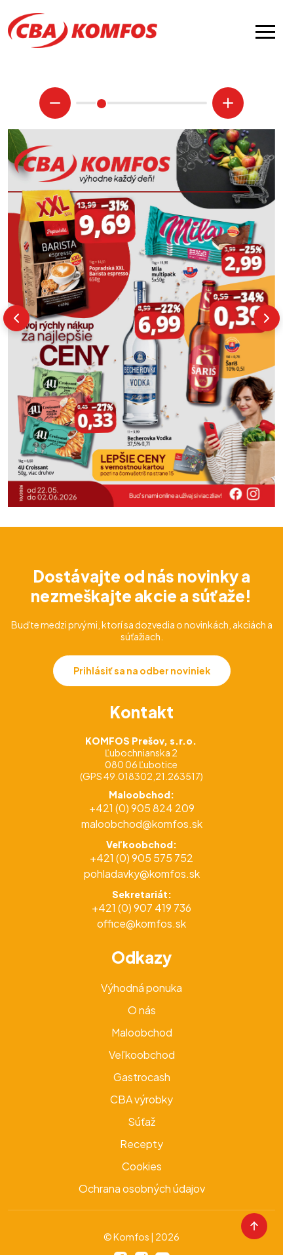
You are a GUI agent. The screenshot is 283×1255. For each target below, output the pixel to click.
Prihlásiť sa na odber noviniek (141, 670)
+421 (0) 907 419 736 (141, 908)
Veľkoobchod (142, 1054)
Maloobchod (141, 1032)
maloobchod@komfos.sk (141, 824)
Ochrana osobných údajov (142, 1188)
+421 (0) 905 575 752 (141, 858)
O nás (142, 1010)
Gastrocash (141, 1077)
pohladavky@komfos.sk (142, 873)
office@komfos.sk (141, 923)
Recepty (141, 1144)
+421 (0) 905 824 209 (142, 808)
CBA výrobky (141, 1099)
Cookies (142, 1166)
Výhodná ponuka (141, 988)
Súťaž (141, 1121)
